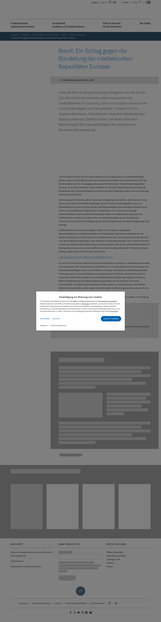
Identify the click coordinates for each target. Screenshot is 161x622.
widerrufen (114, 311)
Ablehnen (56, 319)
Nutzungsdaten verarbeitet (107, 301)
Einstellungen (45, 319)
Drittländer (85, 304)
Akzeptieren (111, 318)
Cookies (87, 301)
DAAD (75, 301)
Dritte (82, 301)
